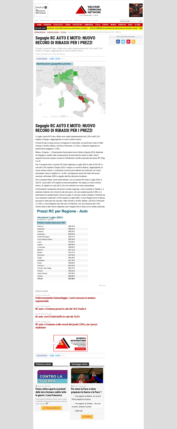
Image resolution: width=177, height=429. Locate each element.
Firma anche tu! (51, 408)
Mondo (113, 25)
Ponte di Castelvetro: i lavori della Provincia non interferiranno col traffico (66, 28)
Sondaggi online (79, 364)
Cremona (47, 25)
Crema (68, 25)
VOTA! (87, 417)
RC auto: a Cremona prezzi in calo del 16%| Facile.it (60, 308)
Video (130, 25)
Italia (97, 25)
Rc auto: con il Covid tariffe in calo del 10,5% (57, 316)
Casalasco (58, 25)
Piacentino (77, 25)
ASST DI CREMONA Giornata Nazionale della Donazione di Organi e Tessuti (116, 28)
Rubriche (122, 25)
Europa (105, 25)
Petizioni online (43, 364)
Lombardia (88, 25)
